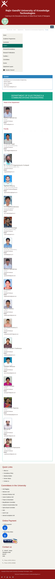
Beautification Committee (8, 502)
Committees (6, 59)
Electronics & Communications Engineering (34, 29)
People (5, 45)
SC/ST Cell (4, 513)
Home (14, 29)
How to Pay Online (7, 532)
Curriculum (6, 42)
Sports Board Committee (8, 507)
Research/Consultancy (9, 49)
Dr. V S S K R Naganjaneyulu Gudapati (16, 165)
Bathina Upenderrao (10, 118)
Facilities (6, 56)
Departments (20, 29)
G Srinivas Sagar (9, 144)
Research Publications (9, 52)
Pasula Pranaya (9, 386)
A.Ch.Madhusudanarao (11, 207)
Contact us (5, 481)
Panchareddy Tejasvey (11, 408)
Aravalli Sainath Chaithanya (13, 348)
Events (5, 63)
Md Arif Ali (7, 429)
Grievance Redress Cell (7, 494)
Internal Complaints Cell (8, 515)
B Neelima (7, 290)
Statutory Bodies (7, 476)
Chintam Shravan (9, 366)
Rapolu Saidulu (9, 309)
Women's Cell (5, 491)
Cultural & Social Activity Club (9, 505)
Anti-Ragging (5, 489)
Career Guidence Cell (7, 497)
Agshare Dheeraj (9, 186)
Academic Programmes (9, 38)
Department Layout (8, 66)
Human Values (6, 478)
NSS (3, 510)
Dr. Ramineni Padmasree (12, 447)
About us (5, 470)
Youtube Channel (8, 70)
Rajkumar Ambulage (10, 228)
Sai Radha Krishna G (10, 327)
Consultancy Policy (7, 473)
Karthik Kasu (8, 248)
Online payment (7, 524)
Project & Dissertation (7, 499)
